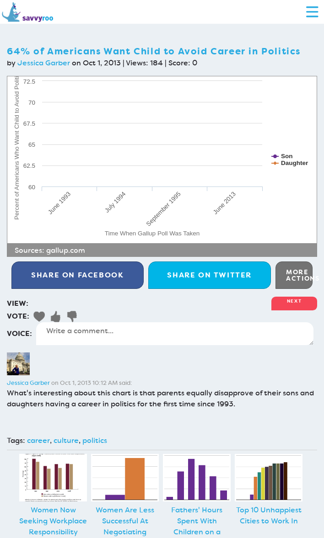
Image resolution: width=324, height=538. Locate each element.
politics (94, 440)
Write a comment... (174, 333)
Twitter (209, 275)
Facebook (77, 275)
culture (66, 440)
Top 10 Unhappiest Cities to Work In (269, 515)
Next (294, 301)
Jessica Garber (43, 63)
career (38, 440)
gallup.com (65, 250)
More (299, 275)
